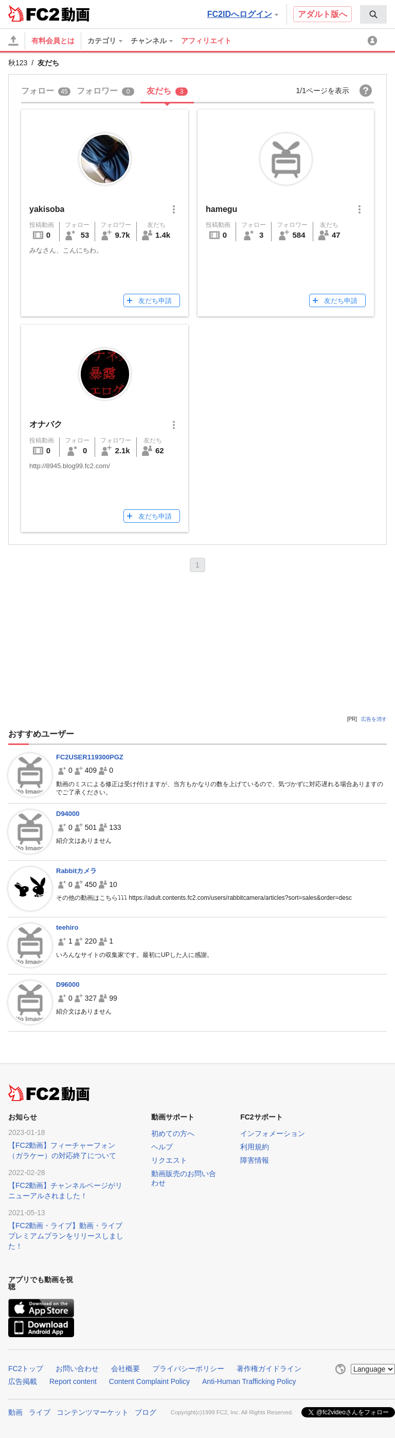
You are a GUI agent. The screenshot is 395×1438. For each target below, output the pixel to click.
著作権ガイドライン (269, 1368)
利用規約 (254, 1147)
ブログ (145, 1412)
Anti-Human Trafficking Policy (249, 1381)
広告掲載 (22, 1381)
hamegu (221, 209)
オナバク (45, 424)
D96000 (68, 984)
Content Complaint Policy (149, 1381)
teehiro (67, 927)
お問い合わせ (77, 1368)
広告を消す (374, 719)
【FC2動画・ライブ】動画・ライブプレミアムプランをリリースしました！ (65, 1235)
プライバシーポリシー (188, 1368)
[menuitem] (373, 14)
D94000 (68, 814)
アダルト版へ (322, 14)
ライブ (39, 1412)
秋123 (17, 63)
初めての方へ (172, 1133)
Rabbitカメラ (76, 871)
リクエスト (169, 1160)
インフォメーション (272, 1133)
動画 (15, 1412)
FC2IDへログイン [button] (242, 14)
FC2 (33, 13)
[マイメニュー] (374, 40)
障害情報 (254, 1160)
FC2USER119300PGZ (89, 757)
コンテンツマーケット (93, 1412)
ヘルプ (162, 1147)
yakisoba (46, 209)
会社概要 (125, 1368)
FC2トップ (25, 1368)
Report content (73, 1381)
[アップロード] (13, 40)
